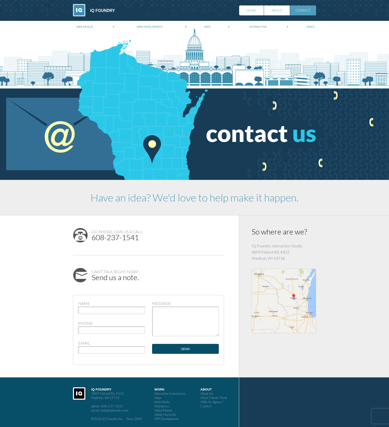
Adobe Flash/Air (165, 415)
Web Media (162, 402)
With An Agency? (211, 402)
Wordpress (162, 406)
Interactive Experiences (170, 393)
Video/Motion (163, 410)
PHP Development (166, 419)
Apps (207, 26)
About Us (206, 393)
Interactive (258, 26)
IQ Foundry (102, 10)
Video (310, 26)
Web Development (150, 26)
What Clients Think (213, 398)
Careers (206, 406)
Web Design (84, 26)
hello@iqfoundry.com (114, 410)
